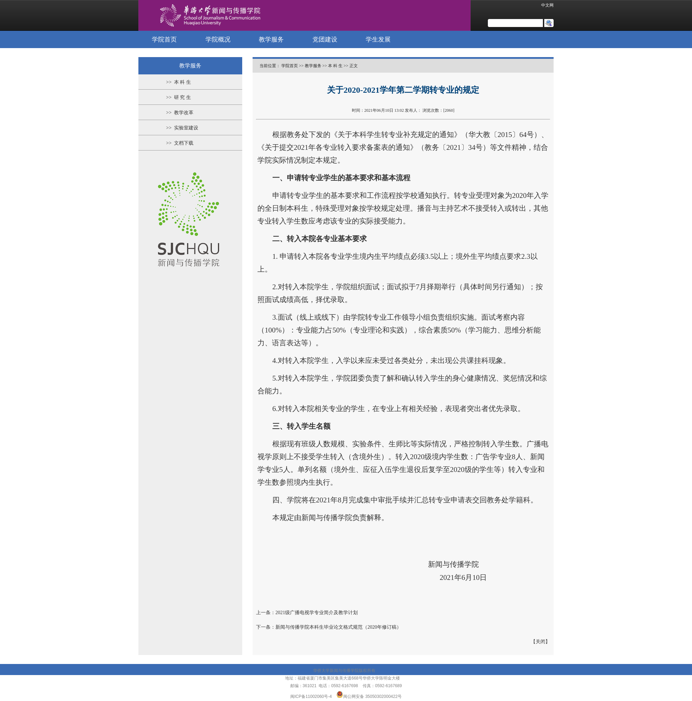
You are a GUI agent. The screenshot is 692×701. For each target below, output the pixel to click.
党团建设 (324, 39)
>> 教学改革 (179, 112)
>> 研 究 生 (178, 97)
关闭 (540, 641)
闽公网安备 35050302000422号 (369, 696)
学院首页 (164, 39)
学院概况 (218, 39)
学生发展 (378, 39)
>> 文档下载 (179, 143)
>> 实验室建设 (182, 127)
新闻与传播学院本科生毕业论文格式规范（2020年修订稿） (338, 627)
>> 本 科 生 (178, 82)
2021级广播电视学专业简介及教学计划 (316, 612)
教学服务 (271, 39)
